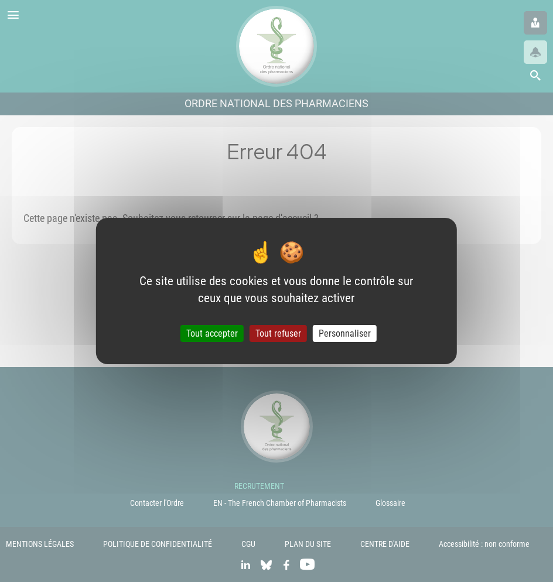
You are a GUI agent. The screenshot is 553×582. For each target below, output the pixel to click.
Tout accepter (212, 333)
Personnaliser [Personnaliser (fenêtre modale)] (345, 333)
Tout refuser (278, 333)
